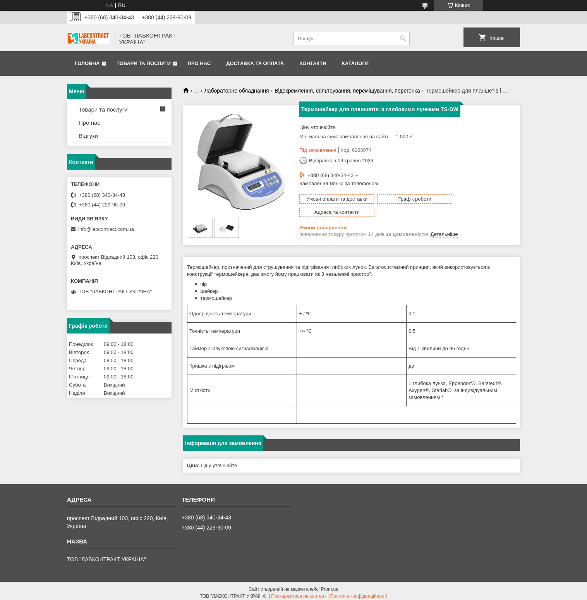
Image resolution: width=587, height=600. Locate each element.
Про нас (199, 63)
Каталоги (355, 63)
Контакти (312, 63)
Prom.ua (329, 585)
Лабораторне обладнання (236, 91)
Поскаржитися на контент (298, 592)
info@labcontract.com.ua (106, 229)
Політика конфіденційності (358, 592)
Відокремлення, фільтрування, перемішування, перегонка (347, 91)
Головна (87, 63)
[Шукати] (403, 38)
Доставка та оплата (255, 63)
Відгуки (88, 135)
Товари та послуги (144, 63)
